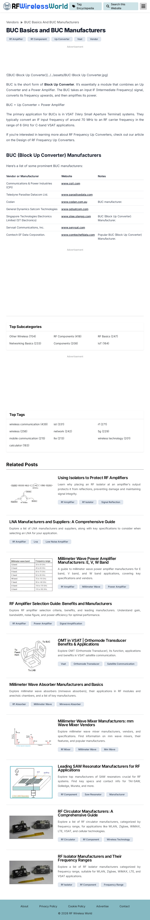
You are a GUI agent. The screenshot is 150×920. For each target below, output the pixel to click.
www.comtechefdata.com (78, 234)
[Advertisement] (75, 58)
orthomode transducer (86, 663)
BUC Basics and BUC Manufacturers (51, 22)
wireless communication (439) (28, 424)
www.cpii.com (70, 183)
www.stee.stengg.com (76, 216)
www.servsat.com (73, 227)
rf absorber (19, 704)
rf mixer (66, 749)
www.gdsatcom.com (74, 209)
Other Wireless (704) (22, 336)
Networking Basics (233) (25, 343)
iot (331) (59, 424)
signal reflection (110, 502)
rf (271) (102, 424)
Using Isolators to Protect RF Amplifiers (93, 477)
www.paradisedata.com (77, 194)
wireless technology (118, 839)
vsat (79, 39)
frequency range (113, 884)
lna (36, 541)
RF (34, 6)
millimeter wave (91, 586)
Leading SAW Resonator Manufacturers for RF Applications (99, 768)
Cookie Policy (76, 906)
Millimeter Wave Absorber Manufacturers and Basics (56, 684)
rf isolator (88, 502)
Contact (125, 906)
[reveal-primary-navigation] (143, 6)
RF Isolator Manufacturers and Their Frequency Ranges (90, 858)
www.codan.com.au (74, 201)
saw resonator (93, 794)
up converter (62, 39)
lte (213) (59, 438)
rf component (39, 39)
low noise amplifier (57, 541)
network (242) (63, 431)
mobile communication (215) (27, 438)
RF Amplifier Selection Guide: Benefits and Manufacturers (60, 603)
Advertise (102, 906)
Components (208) (66, 343)
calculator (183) (19, 445)
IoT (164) (103, 343)
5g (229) (103, 431)
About (24, 906)
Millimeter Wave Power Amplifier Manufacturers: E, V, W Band (87, 560)
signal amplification (71, 623)
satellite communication (120, 663)
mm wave (109, 749)
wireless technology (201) (114, 438)
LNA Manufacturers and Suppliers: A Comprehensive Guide (62, 521)
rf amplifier (16, 39)
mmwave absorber (70, 704)
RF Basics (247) (108, 336)
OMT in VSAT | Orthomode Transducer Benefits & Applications (92, 642)
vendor (94, 39)
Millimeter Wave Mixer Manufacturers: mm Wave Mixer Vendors (96, 723)
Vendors (12, 22)
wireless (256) (18, 431)
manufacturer (117, 794)
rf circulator (68, 839)
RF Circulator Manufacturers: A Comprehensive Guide (85, 813)
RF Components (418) (67, 336)
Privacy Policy (48, 906)
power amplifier (117, 586)
